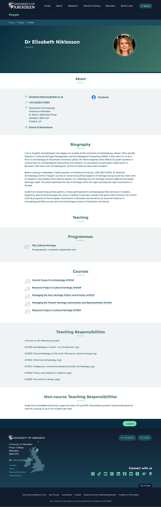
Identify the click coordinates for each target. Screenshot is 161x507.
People (14, 14)
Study (48, 5)
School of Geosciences (41, 127)
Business (112, 5)
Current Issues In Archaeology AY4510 (53, 280)
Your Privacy (54, 495)
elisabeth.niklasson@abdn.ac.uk (46, 97)
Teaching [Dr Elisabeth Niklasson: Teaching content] (80, 217)
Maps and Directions (17, 472)
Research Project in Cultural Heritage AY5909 (56, 310)
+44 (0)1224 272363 (39, 102)
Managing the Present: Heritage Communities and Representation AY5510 (72, 302)
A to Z (11, 469)
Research (74, 5)
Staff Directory (15, 476)
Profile (31, 22)
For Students (127, 438)
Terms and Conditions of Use (34, 495)
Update (129, 423)
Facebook (103, 97)
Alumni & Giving (93, 5)
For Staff (144, 438)
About (60, 5)
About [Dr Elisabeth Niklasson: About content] (80, 79)
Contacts (12, 465)
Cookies (78, 495)
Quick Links (128, 5)
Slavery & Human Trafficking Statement (100, 495)
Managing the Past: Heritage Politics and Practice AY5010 (63, 295)
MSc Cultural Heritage (44, 245)
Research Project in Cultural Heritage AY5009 (56, 287)
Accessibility (67, 495)
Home (11, 22)
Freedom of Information (129, 495)
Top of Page (145, 486)
